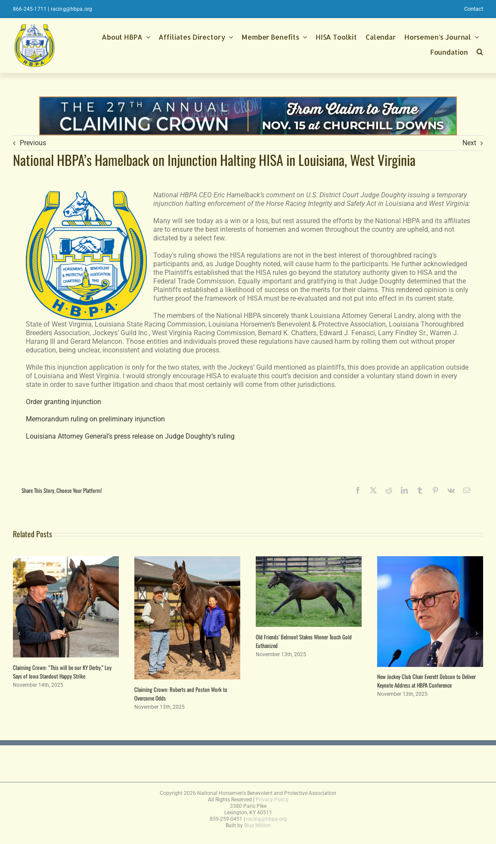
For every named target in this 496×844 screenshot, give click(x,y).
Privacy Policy (272, 800)
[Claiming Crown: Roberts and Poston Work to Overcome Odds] (187, 560)
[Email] (466, 490)
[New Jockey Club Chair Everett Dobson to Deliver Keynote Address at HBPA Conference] (430, 560)
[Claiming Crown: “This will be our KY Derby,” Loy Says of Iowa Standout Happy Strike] (66, 560)
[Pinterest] (435, 490)
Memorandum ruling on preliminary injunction (95, 419)
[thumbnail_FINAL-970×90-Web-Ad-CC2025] (248, 101)
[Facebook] (358, 490)
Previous (33, 143)
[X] (373, 490)
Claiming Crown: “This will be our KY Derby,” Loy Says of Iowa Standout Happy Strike (62, 671)
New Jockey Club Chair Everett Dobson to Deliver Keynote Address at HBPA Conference (426, 680)
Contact (473, 9)
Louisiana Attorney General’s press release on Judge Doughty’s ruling (130, 436)
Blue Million (257, 825)
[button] (480, 52)
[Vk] (451, 490)
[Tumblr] (420, 490)
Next (469, 143)
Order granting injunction (63, 402)
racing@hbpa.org (72, 9)
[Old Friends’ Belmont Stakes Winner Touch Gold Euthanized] (309, 560)
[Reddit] (389, 490)
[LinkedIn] (404, 490)
